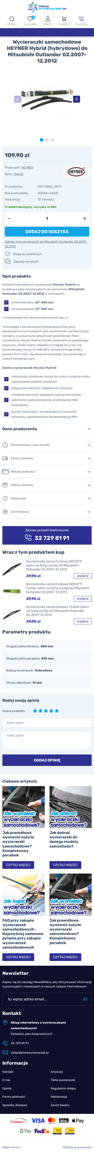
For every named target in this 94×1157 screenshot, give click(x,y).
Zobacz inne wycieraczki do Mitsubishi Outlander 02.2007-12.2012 (46, 244)
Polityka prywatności (77, 1147)
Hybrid (18, 174)
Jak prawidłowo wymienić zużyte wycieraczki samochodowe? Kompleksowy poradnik (18, 843)
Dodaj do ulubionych (27, 254)
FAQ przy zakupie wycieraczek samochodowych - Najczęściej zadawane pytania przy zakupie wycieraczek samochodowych (23, 934)
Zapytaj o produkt (25, 261)
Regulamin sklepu (63, 1088)
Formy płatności (13, 1096)
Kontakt (7, 1072)
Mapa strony (11, 1147)
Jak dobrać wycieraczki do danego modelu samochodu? (63, 839)
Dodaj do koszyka (47, 231)
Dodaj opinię (47, 760)
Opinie (6, 1088)
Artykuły (57, 1072)
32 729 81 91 (20, 1043)
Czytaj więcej (18, 865)
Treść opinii (15, 736)
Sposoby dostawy (14, 1105)
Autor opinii (15, 723)
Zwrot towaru (60, 1105)
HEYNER (27, 167)
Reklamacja (59, 1096)
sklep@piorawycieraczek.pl (30, 1052)
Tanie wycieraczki (63, 1080)
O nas (6, 1080)
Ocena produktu (13, 711)
